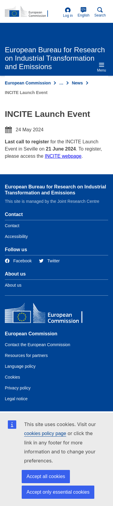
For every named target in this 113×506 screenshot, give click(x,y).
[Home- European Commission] (33, 12)
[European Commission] (48, 314)
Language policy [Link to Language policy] (20, 366)
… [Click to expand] (61, 83)
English (83, 12)
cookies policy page (45, 433)
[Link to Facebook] (18, 261)
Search (100, 12)
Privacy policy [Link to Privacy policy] (18, 388)
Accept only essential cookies (58, 492)
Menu (101, 67)
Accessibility (16, 236)
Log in (68, 12)
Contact (12, 225)
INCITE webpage (63, 156)
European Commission (28, 83)
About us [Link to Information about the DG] (13, 285)
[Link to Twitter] (49, 261)
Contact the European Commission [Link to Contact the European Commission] (37, 344)
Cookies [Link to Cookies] (12, 377)
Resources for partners (26, 355)
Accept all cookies (46, 476)
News (77, 83)
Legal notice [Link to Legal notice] (16, 398)
